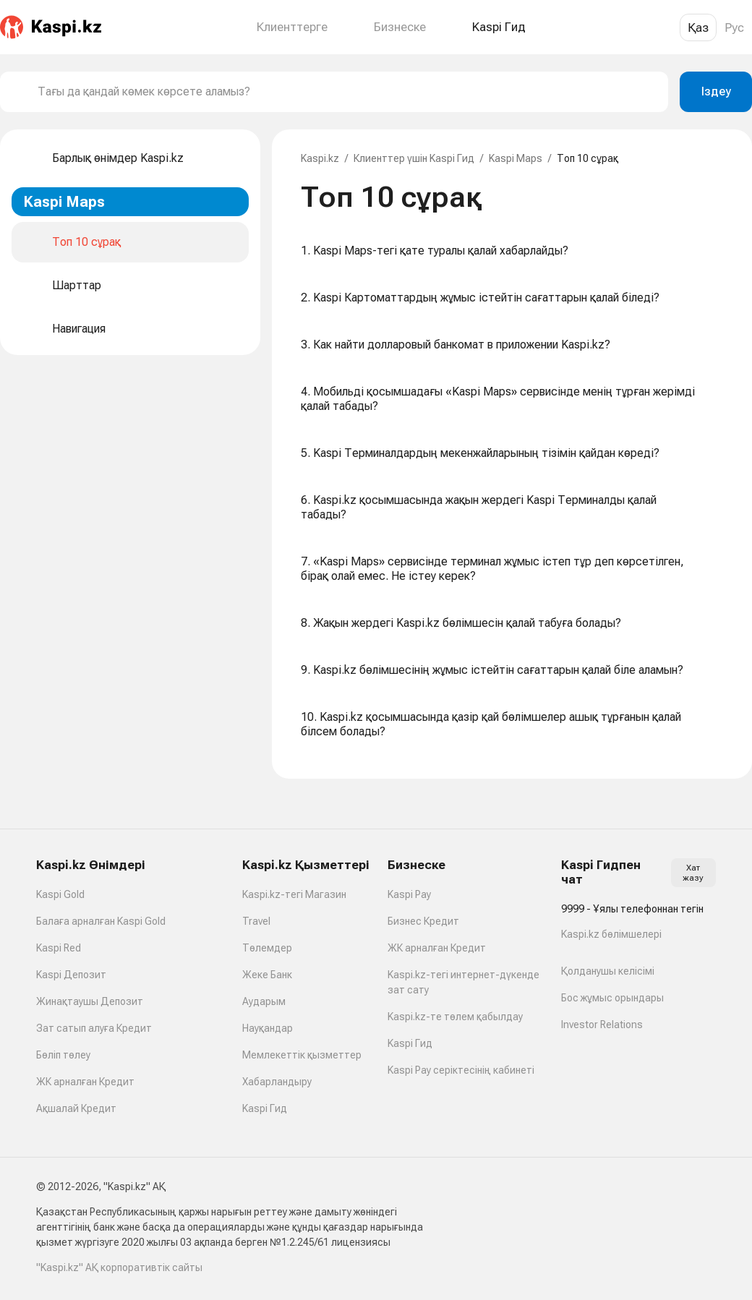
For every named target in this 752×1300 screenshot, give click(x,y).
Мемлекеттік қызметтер (302, 1055)
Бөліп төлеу (63, 1055)
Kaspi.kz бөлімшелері (611, 934)
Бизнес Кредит (423, 921)
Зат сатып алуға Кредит (94, 1028)
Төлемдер (267, 948)
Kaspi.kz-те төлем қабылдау (455, 1016)
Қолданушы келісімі (607, 971)
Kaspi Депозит (71, 974)
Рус (734, 27)
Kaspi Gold (60, 894)
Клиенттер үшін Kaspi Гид (414, 158)
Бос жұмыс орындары (612, 998)
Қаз (698, 27)
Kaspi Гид (264, 1108)
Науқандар (267, 1028)
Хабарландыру (277, 1081)
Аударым (264, 1001)
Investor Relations (602, 1024)
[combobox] (347, 92)
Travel (256, 921)
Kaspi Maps (515, 158)
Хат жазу (693, 873)
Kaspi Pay (409, 894)
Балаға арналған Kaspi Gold (101, 921)
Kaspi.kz (320, 158)
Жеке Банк (267, 974)
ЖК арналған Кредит (85, 1081)
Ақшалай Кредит (76, 1108)
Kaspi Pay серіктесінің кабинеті (461, 1070)
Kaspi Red (58, 948)
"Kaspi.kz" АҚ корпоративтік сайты (119, 1267)
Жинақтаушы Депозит (89, 1001)
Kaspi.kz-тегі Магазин (294, 894)
